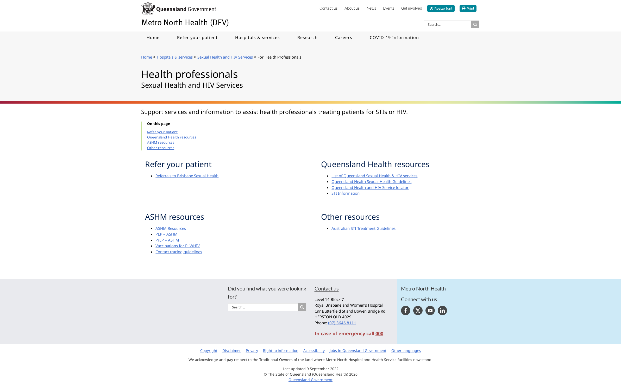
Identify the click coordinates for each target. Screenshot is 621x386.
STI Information (345, 193)
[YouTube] (430, 310)
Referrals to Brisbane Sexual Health (186, 175)
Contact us (327, 288)
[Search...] (447, 24)
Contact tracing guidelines (178, 251)
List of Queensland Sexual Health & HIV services (374, 175)
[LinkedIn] (442, 310)
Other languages (406, 350)
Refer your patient (162, 132)
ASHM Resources (170, 228)
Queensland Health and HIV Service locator (370, 187)
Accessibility (314, 350)
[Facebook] (405, 310)
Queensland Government (310, 379)
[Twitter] (418, 310)
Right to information (280, 350)
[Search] (475, 24)
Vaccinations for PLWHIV (177, 245)
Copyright (208, 350)
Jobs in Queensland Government (358, 350)
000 (379, 333)
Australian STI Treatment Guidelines (363, 228)
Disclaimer (231, 350)
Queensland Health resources (171, 137)
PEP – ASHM (166, 234)
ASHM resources (160, 142)
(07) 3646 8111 (342, 322)
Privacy (252, 350)
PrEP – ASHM (167, 240)
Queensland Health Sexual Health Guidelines (371, 181)
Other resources (160, 147)
